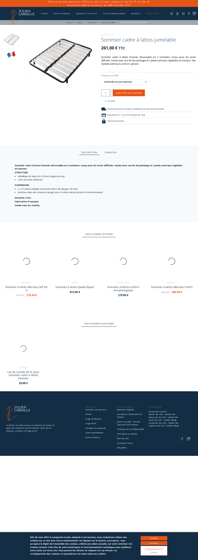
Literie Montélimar (94, 432)
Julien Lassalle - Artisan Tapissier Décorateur (128, 423)
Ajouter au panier (129, 92)
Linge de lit (90, 423)
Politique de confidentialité (130, 429)
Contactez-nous (125, 443)
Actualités (122, 447)
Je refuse (154, 543)
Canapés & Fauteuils (95, 428)
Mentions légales (125, 409)
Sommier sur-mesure (95, 409)
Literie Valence (92, 437)
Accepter (154, 538)
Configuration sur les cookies (154, 551)
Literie (88, 414)
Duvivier (108, 35)
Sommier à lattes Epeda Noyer (74, 287)
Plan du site (123, 438)
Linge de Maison (93, 418)
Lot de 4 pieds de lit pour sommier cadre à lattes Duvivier (23, 375)
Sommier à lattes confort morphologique (123, 288)
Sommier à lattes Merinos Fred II (171, 287)
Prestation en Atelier (127, 433)
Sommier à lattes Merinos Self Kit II (26, 288)
